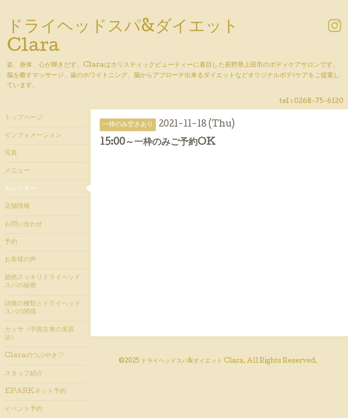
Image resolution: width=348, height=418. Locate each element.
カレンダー (20, 188)
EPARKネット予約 (35, 391)
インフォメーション (33, 135)
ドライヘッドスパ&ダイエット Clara (192, 361)
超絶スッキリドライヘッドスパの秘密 (43, 282)
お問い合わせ (24, 224)
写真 (11, 153)
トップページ (24, 118)
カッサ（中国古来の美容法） (39, 334)
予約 (11, 242)
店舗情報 (17, 206)
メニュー (17, 171)
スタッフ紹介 (24, 374)
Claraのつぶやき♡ (34, 355)
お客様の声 (20, 260)
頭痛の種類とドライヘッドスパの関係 (43, 308)
